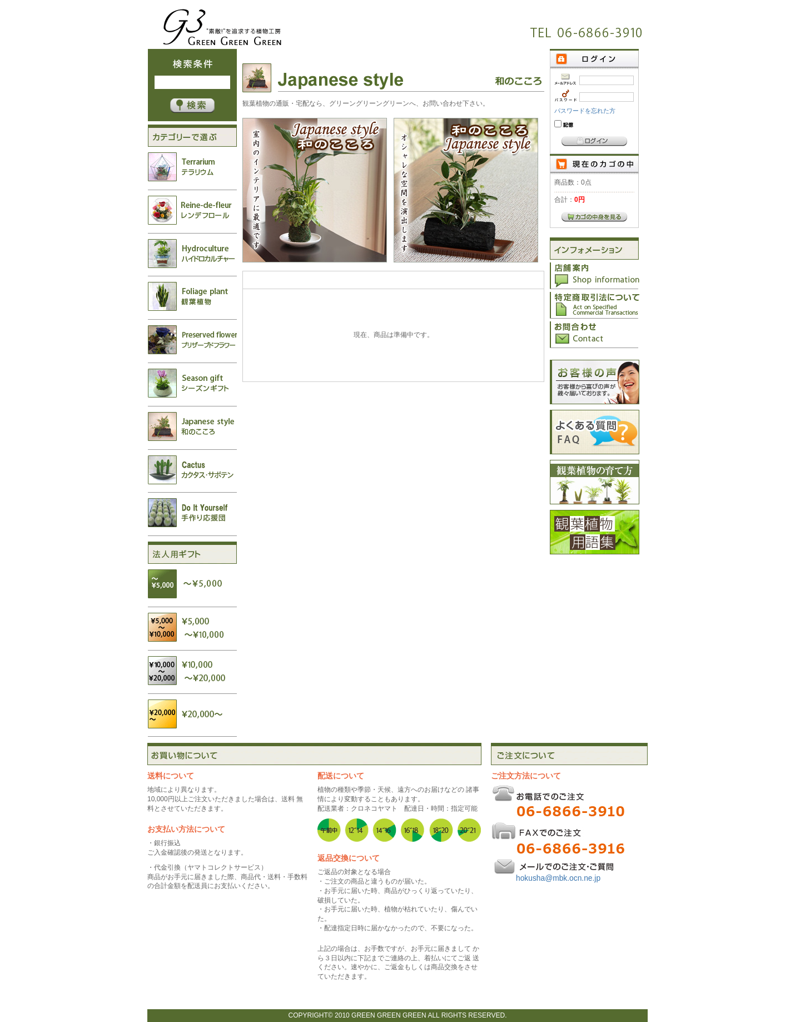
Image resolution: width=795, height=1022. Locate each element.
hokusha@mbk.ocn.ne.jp (558, 878)
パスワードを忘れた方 (584, 110)
